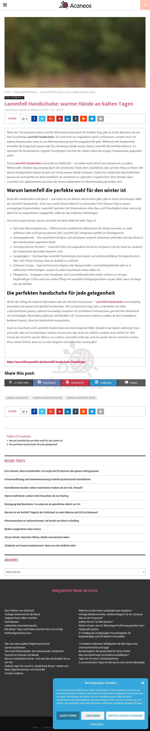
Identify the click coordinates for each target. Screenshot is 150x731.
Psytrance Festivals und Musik (22, 655)
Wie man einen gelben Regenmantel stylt (27, 643)
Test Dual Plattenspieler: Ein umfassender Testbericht (34, 651)
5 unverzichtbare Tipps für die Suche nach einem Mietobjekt (112, 662)
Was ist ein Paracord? (91, 618)
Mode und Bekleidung (14, 98)
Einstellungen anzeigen (125, 715)
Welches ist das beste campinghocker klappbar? (105, 610)
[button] (143, 683)
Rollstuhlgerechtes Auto (18, 633)
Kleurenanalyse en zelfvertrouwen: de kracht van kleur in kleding (42, 520)
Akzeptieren (68, 715)
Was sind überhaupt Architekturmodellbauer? (104, 655)
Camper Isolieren (14, 673)
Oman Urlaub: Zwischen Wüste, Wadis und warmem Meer (37, 537)
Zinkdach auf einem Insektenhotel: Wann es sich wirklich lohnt (40, 545)
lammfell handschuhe (17, 398)
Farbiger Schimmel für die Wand (22, 614)
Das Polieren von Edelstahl (19, 610)
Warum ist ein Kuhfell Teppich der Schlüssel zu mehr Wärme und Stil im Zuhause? (51, 512)
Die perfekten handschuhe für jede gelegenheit (33, 444)
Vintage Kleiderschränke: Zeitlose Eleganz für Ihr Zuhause (111, 614)
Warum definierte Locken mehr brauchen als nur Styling (36, 495)
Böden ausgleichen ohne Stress (23, 529)
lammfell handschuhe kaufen (47, 398)
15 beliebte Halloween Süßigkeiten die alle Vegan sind (108, 643)
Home (35, 727)
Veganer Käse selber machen (21, 618)
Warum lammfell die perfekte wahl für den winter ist (36, 440)
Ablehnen (93, 715)
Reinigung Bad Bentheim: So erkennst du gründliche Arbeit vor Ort (42, 504)
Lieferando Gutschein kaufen (21, 625)
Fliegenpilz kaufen (89, 629)
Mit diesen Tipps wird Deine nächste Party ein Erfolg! (34, 629)
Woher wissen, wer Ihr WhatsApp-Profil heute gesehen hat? (112, 625)
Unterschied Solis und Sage (94, 647)
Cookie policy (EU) (51, 727)
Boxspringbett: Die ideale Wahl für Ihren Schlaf (104, 651)
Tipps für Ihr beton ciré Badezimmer (98, 658)
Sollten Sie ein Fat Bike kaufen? (96, 621)
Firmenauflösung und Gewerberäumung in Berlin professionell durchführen (48, 479)
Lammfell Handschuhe (27, 163)
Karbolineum (12, 621)
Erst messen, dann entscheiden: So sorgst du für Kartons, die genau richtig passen (52, 471)
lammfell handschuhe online (80, 398)
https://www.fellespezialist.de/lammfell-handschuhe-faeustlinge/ (46, 362)
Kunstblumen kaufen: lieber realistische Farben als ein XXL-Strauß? (44, 487)
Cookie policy (96, 724)
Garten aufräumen (15, 647)
